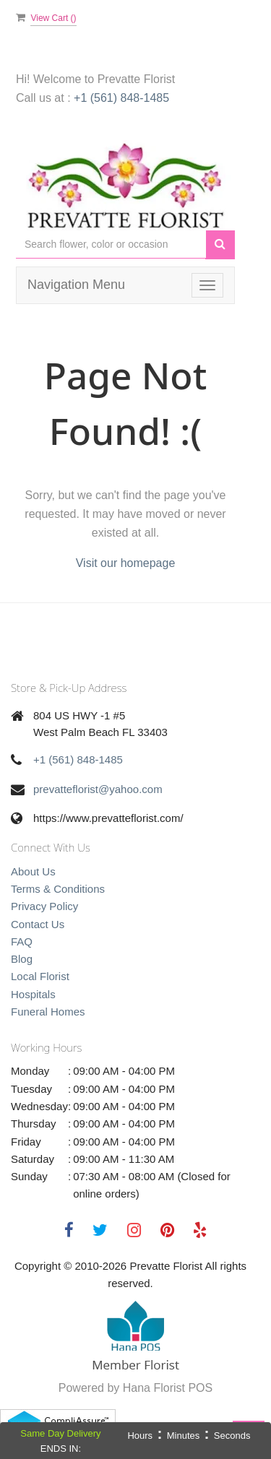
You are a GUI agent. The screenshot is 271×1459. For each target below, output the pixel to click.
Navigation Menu (76, 284)
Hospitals (33, 994)
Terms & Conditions (58, 889)
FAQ (22, 941)
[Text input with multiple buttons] (111, 244)
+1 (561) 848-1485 (121, 98)
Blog (22, 959)
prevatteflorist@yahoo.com (98, 789)
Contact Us (37, 924)
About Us (33, 871)
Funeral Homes (48, 1011)
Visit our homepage (126, 563)
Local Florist (40, 976)
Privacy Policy (44, 906)
